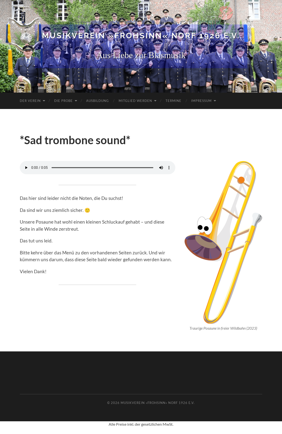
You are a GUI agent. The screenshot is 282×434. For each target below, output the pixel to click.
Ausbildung (97, 101)
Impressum (201, 101)
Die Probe (63, 101)
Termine (173, 101)
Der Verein (30, 101)
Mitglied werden (135, 101)
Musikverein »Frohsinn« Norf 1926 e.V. (141, 35)
